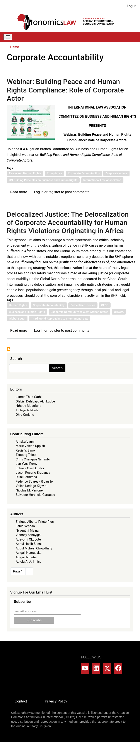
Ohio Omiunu (25, 415)
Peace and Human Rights (25, 173)
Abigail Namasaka (28, 553)
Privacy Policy (56, 701)
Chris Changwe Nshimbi (33, 459)
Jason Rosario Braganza (33, 473)
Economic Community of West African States (79, 311)
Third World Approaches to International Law (59, 318)
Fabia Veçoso (25, 526)
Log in (131, 6)
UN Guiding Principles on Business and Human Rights (43, 180)
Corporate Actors (116, 173)
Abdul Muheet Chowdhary (34, 548)
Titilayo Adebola (27, 410)
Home (14, 47)
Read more (18, 192)
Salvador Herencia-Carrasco (35, 495)
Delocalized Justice (82, 305)
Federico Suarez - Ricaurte (34, 481)
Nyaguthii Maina (27, 531)
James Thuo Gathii (29, 397)
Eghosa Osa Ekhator (30, 468)
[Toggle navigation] (7, 37)
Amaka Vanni (25, 442)
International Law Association (102, 180)
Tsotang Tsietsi (26, 455)
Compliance (54, 173)
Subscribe (22, 601)
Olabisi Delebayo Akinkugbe (35, 401)
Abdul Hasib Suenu (29, 544)
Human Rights (18, 305)
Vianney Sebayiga (28, 535)
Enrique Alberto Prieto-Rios (35, 522)
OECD (105, 305)
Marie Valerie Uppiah (30, 446)
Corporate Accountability (84, 173)
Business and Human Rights (27, 311)
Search (57, 368)
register (54, 192)
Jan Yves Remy (26, 464)
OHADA (119, 311)
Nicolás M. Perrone (29, 490)
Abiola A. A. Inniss (28, 562)
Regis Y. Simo (25, 450)
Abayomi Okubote (28, 539)
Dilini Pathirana (26, 477)
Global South (17, 318)
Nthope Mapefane (28, 406)
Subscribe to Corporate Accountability (8, 349)
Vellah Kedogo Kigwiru (31, 486)
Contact (21, 701)
